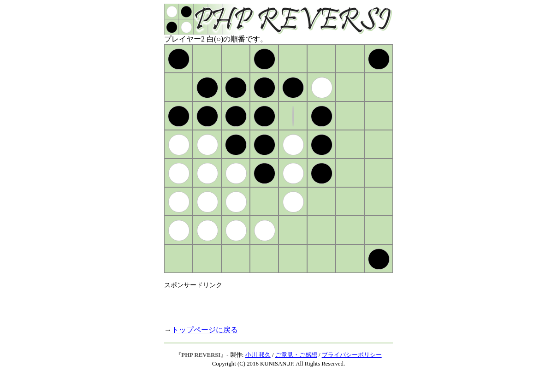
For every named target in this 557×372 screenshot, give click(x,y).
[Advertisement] (272, 303)
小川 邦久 (258, 355)
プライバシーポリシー (352, 355)
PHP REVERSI (200, 355)
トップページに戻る (205, 330)
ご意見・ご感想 (296, 355)
